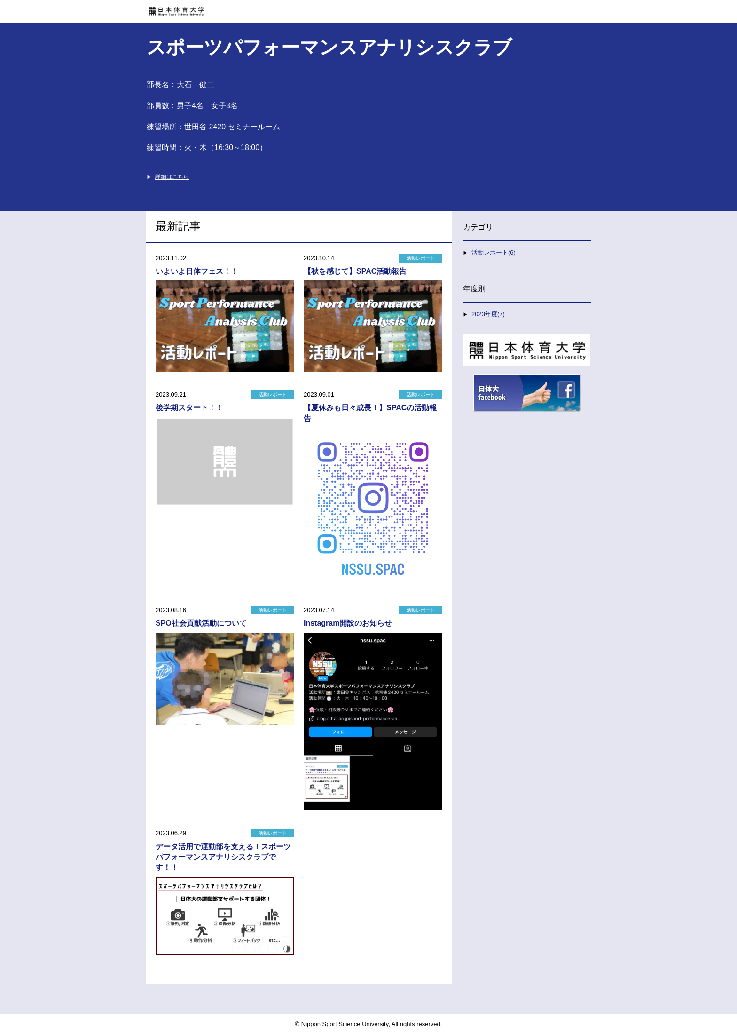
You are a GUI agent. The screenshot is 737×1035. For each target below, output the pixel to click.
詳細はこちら (172, 177)
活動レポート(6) (493, 252)
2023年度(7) (488, 314)
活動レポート (421, 258)
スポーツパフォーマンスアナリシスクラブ (329, 47)
